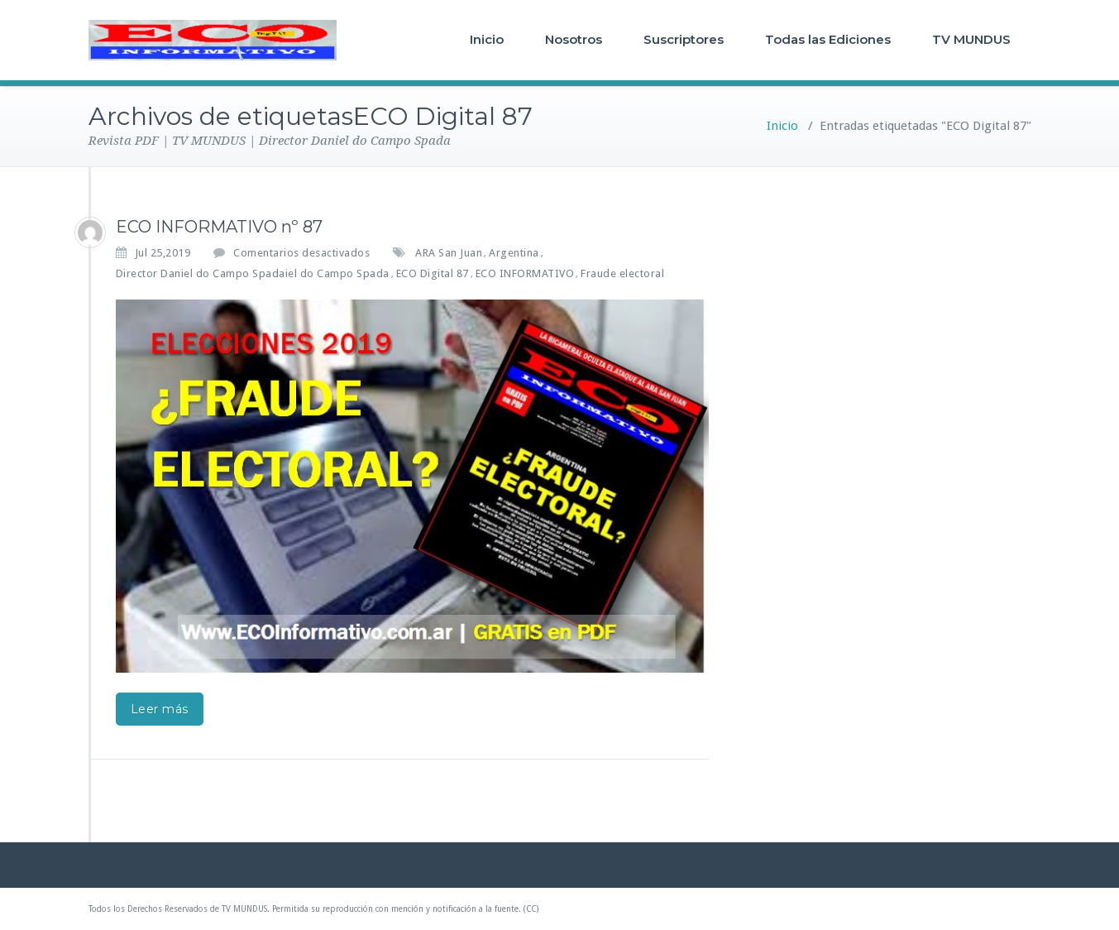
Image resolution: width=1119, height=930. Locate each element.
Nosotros (573, 39)
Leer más (160, 709)
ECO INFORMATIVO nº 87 (219, 227)
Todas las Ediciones (828, 39)
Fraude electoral (622, 273)
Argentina (514, 253)
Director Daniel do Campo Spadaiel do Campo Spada (253, 273)
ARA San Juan (448, 253)
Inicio (487, 39)
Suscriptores (683, 39)
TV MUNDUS (971, 39)
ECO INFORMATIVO (525, 273)
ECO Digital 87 (432, 273)
